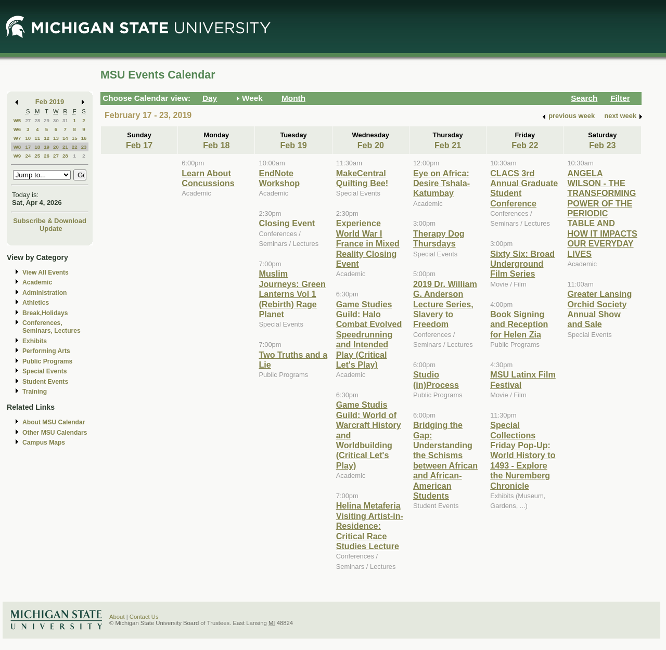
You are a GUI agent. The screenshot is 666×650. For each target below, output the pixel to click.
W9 (17, 156)
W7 (17, 138)
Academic (37, 282)
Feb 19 (293, 145)
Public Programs (47, 361)
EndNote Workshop (279, 178)
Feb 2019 (49, 102)
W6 (17, 129)
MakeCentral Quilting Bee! (362, 178)
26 (46, 156)
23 (84, 147)
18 (37, 147)
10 (28, 138)
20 (56, 147)
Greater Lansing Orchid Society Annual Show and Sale (599, 309)
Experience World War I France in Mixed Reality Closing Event (368, 243)
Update (51, 228)
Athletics (35, 302)
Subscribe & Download (49, 221)
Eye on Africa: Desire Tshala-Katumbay (441, 183)
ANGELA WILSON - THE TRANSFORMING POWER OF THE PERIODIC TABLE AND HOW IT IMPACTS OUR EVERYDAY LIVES (602, 213)
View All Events (45, 272)
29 (46, 120)
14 (65, 138)
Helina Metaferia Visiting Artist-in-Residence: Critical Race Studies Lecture (369, 526)
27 (28, 120)
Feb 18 (216, 145)
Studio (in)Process (436, 379)
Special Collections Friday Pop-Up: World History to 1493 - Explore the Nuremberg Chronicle (522, 455)
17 (28, 147)
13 (56, 138)
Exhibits (34, 341)
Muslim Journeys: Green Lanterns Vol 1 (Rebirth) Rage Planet (292, 294)
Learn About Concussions (208, 178)
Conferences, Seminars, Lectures (51, 326)
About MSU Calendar (53, 422)
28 (37, 120)
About (117, 617)
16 (84, 138)
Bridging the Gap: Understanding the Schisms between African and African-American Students (445, 460)
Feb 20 (370, 145)
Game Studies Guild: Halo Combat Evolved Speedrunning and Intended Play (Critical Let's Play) (369, 334)
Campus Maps (43, 442)
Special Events (44, 371)
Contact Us (144, 617)
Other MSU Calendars (54, 432)
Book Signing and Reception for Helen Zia (519, 324)
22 (75, 147)
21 (65, 147)
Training (34, 391)
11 (37, 138)
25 (37, 156)
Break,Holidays (45, 313)
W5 (17, 120)
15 (75, 138)
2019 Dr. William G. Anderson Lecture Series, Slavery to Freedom (445, 304)
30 (56, 120)
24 (28, 156)
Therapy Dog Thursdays (439, 238)
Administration (44, 292)
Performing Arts (46, 351)
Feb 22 (524, 145)
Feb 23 (602, 145)
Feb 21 (447, 145)
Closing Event (287, 223)
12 (46, 138)
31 (65, 120)
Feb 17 (139, 145)
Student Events (45, 381)
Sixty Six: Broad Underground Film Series (522, 264)
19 (46, 147)
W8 (17, 147)
